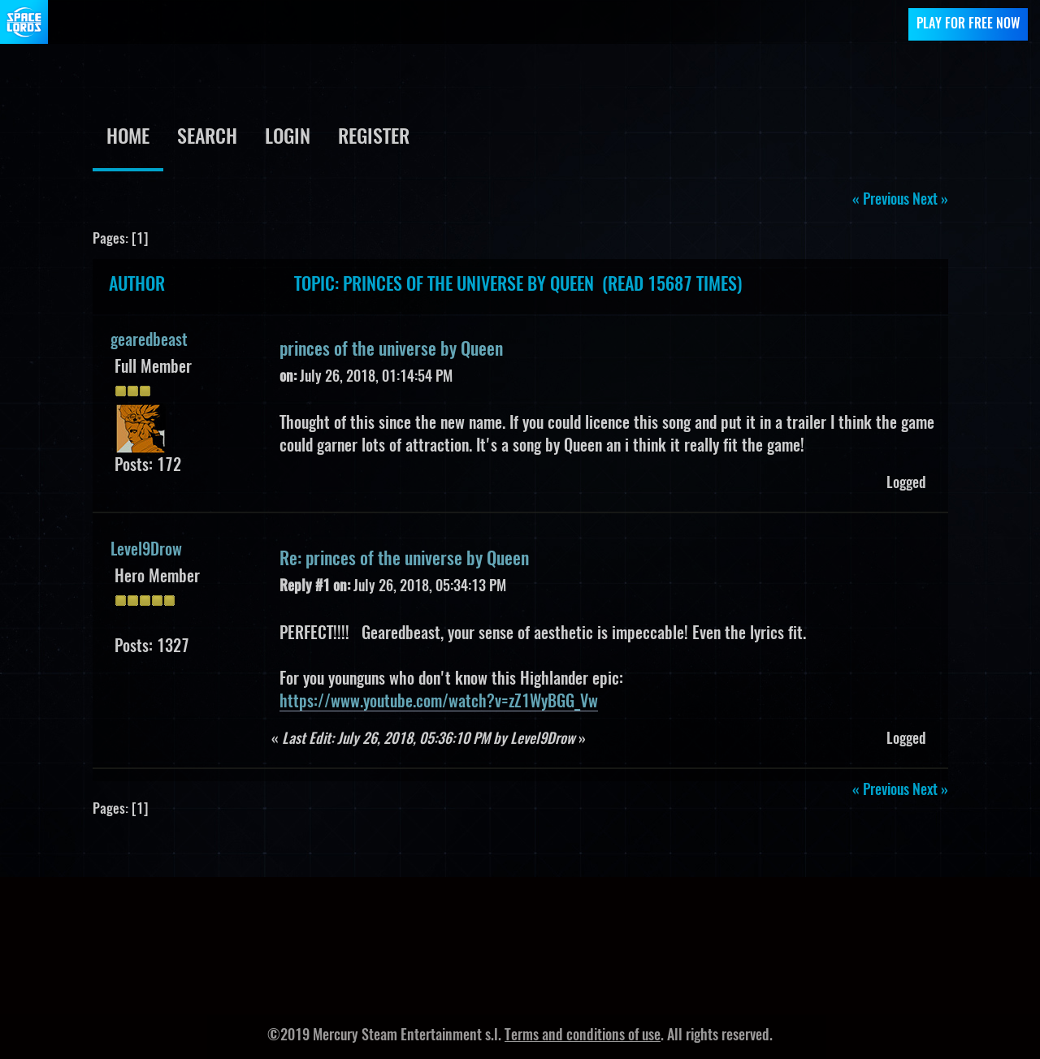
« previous (880, 200)
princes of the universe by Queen (391, 350)
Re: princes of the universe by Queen (404, 559)
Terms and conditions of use (583, 1036)
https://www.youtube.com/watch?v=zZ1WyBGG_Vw (439, 702)
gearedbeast (149, 341)
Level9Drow (146, 550)
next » (930, 200)
